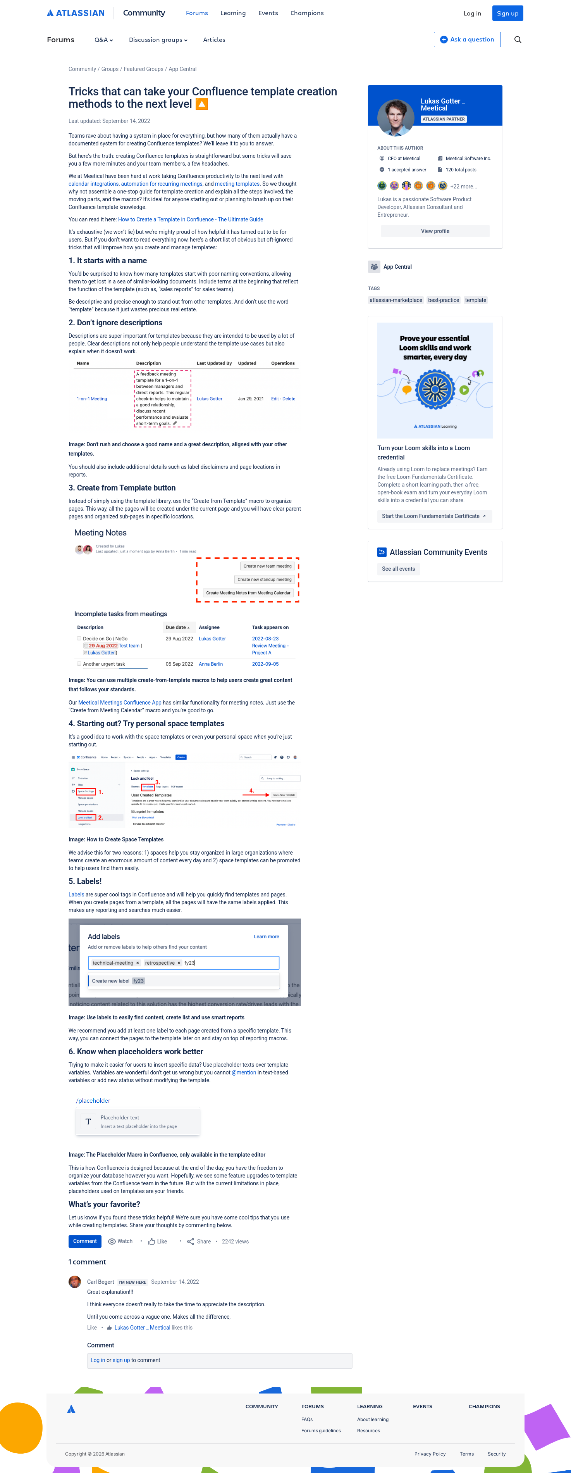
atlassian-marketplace (396, 300)
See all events (398, 569)
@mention (244, 1072)
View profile (435, 231)
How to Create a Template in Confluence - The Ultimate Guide (190, 219)
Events (268, 13)
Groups (110, 69)
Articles (214, 39)
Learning (233, 13)
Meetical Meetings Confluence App (120, 702)
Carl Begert (100, 1282)
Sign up (508, 13)
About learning (373, 1419)
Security (497, 1454)
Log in (473, 13)
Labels (76, 894)
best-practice (443, 300)
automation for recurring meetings (162, 184)
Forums (197, 13)
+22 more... (464, 186)
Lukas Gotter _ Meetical (142, 1327)
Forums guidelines (321, 1430)
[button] (185, 396)
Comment (85, 1241)
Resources (368, 1430)
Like (92, 1327)
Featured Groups (143, 69)
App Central (183, 69)
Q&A (104, 39)
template (476, 300)
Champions (307, 13)
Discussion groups (158, 39)
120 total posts (461, 170)
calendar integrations (94, 184)
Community (144, 12)
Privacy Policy (430, 1454)
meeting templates (237, 184)
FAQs (307, 1419)
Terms (467, 1454)
